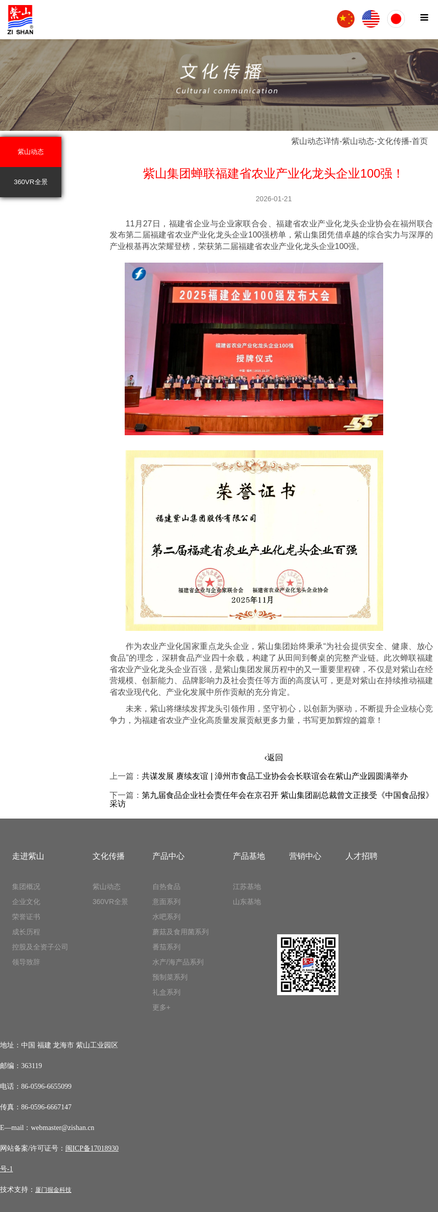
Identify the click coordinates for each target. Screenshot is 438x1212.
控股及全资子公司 (40, 947)
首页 (420, 141)
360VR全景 (30, 182)
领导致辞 (26, 962)
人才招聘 (361, 856)
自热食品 (166, 886)
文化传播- (394, 141)
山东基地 (247, 902)
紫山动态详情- (316, 141)
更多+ (161, 1007)
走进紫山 (28, 856)
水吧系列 (166, 917)
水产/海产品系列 (178, 962)
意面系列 (166, 902)
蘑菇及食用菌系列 (180, 932)
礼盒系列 (166, 992)
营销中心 (305, 856)
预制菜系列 (170, 977)
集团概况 (26, 886)
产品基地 (249, 856)
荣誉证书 (26, 917)
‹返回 (274, 757)
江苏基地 (247, 886)
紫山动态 (31, 151)
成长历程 (26, 932)
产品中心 (168, 856)
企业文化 (26, 902)
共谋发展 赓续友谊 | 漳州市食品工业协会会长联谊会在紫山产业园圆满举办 (275, 776)
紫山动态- (359, 141)
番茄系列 (166, 947)
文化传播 (109, 856)
